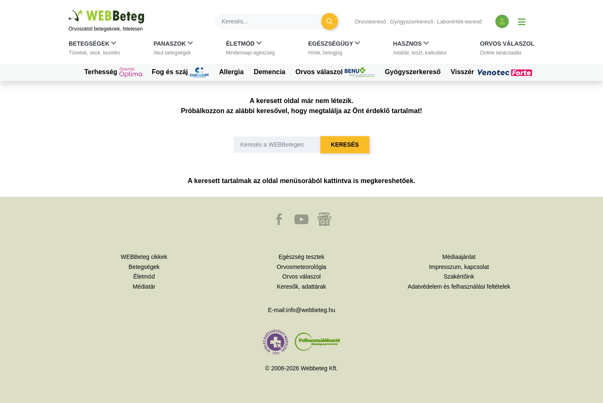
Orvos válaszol (335, 72)
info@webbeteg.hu (310, 310)
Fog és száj (180, 72)
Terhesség (113, 72)
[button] (94, 49)
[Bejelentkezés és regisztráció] (502, 21)
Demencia (270, 71)
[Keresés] (273, 21)
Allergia (231, 71)
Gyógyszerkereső (411, 21)
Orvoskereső (370, 21)
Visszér (492, 72)
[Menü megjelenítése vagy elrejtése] (521, 21)
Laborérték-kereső (459, 21)
